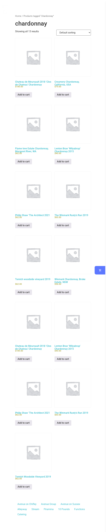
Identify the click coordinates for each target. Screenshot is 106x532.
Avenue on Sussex (70, 504)
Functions (79, 509)
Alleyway (22, 509)
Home (18, 16)
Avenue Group (48, 504)
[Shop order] (73, 33)
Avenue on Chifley (26, 504)
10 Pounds (64, 509)
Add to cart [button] (24, 94)
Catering (21, 514)
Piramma (49, 509)
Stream (35, 509)
